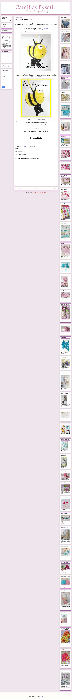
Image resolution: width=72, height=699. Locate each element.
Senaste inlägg (18, 188)
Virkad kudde (8, 38)
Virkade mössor (8, 40)
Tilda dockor (4, 38)
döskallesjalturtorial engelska (6, 45)
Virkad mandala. (5, 39)
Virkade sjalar (4, 42)
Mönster (3, 37)
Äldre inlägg (54, 188)
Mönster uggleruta (8, 37)
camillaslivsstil (5, 43)
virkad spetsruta (8, 46)
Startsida (36, 188)
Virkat (20, 148)
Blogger (41, 696)
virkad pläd (4, 46)
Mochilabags (9, 36)
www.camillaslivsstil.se (44, 31)
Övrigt (3, 47)
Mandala (3, 36)
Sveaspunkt (46, 28)
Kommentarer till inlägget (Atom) (39, 192)
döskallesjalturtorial (4, 44)
